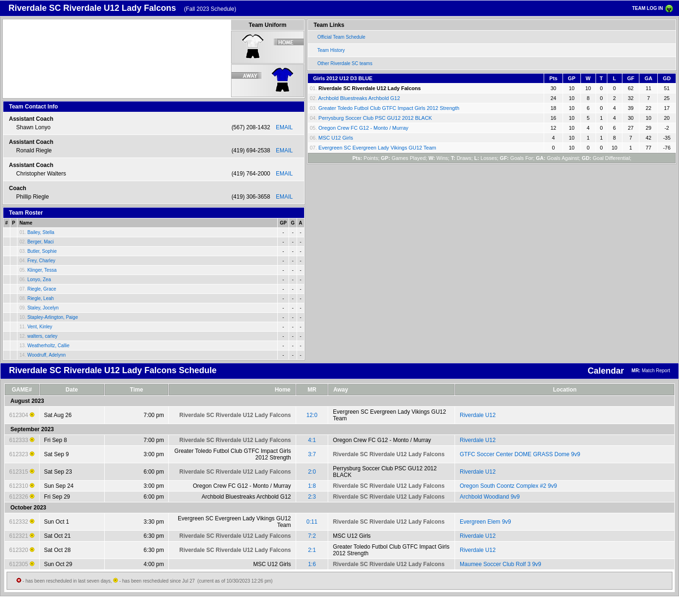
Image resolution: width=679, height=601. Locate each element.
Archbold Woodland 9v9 (490, 496)
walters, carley (42, 336)
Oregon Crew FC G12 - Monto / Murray (363, 128)
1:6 (312, 564)
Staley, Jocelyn (43, 307)
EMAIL (284, 127)
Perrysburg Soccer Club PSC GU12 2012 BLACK (375, 118)
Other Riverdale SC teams (345, 63)
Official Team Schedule (341, 37)
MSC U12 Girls (335, 138)
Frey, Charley (41, 260)
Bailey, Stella (40, 232)
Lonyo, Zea (39, 279)
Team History (331, 50)
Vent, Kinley (39, 326)
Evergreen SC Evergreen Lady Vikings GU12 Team (377, 147)
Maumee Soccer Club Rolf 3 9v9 (500, 564)
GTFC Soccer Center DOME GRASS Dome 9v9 (520, 454)
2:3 (312, 496)
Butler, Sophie (42, 251)
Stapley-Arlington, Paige (52, 317)
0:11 (311, 521)
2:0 (312, 471)
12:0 (311, 415)
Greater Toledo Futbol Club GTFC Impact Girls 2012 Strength (388, 108)
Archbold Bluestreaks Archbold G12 (359, 98)
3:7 (312, 454)
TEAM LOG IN (647, 8)
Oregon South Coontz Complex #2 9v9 (508, 486)
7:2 (312, 536)
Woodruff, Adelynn (46, 355)
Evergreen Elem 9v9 (485, 521)
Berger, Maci (40, 241)
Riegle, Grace (41, 289)
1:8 (312, 486)
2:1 (312, 550)
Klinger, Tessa (42, 270)
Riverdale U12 (478, 415)
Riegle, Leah (40, 298)
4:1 (312, 440)
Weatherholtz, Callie (48, 345)
